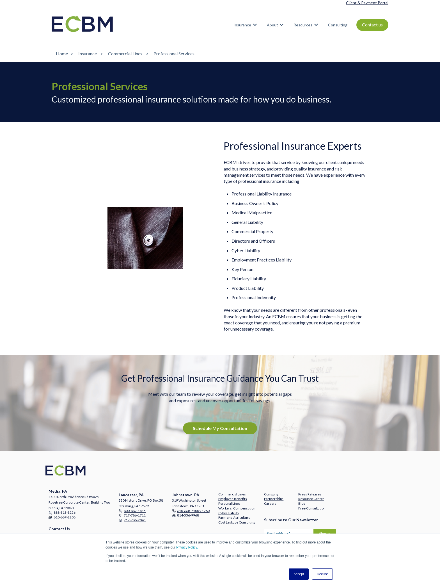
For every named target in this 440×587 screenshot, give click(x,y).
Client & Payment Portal (367, 2)
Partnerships (273, 499)
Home (62, 53)
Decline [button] (322, 574)
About (272, 24)
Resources (303, 24)
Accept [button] (299, 574)
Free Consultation (312, 508)
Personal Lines (229, 503)
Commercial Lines (125, 53)
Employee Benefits (232, 499)
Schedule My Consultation (220, 428)
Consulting (337, 24)
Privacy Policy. (187, 547)
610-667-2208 (64, 517)
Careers (270, 503)
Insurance (242, 24)
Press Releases (309, 494)
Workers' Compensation (236, 508)
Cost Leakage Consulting (236, 522)
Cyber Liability (228, 513)
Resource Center (311, 499)
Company (271, 494)
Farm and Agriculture (234, 517)
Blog (301, 503)
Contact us (372, 24)
